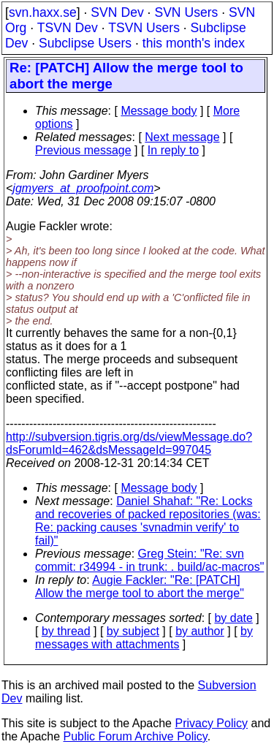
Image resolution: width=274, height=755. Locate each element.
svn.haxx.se (43, 12)
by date (233, 618)
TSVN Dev (67, 27)
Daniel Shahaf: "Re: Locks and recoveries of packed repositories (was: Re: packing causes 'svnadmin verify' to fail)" (148, 521)
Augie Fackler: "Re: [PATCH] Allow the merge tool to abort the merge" (139, 586)
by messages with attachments (144, 637)
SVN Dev (117, 12)
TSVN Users (144, 27)
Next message (182, 137)
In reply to (173, 150)
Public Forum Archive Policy (136, 736)
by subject (133, 631)
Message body (159, 111)
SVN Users (186, 12)
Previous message (83, 150)
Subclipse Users (85, 43)
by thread (66, 631)
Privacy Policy (211, 723)
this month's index (193, 43)
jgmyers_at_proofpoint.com (82, 188)
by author (199, 631)
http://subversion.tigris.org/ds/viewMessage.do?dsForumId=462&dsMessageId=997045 (129, 443)
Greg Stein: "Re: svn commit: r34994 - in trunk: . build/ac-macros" (149, 560)
